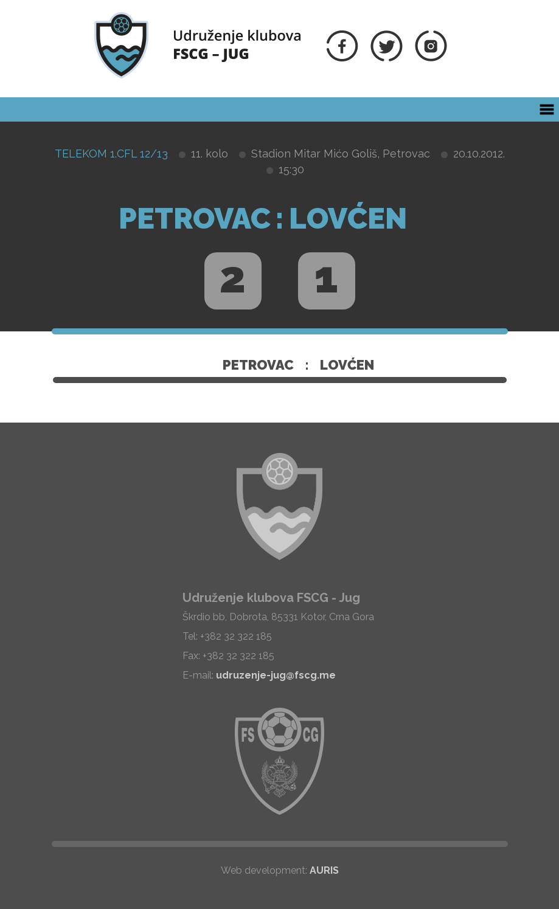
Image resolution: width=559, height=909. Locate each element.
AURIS (324, 870)
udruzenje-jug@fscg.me (276, 675)
